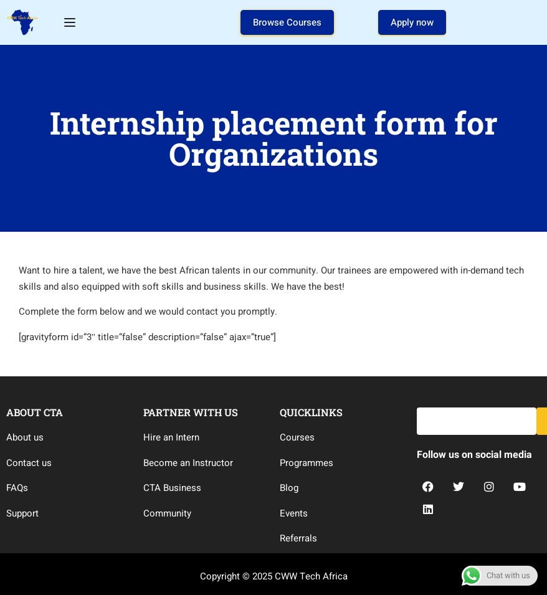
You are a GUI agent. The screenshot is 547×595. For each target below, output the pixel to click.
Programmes (306, 463)
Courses (297, 437)
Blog (289, 488)
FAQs (17, 488)
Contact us (29, 463)
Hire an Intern (171, 437)
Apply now (412, 22)
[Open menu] (71, 22)
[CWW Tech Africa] (22, 22)
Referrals (298, 538)
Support (22, 513)
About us (25, 437)
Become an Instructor (188, 463)
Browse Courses (287, 22)
